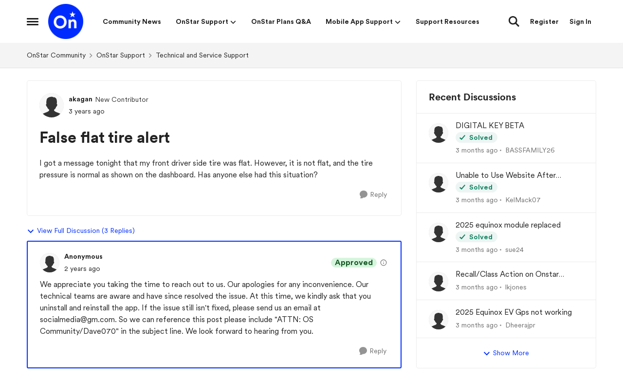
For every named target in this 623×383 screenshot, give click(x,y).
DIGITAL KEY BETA (490, 125)
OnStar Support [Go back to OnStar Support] (120, 55)
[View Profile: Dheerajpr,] (438, 319)
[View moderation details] (383, 263)
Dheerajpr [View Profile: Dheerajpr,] (520, 325)
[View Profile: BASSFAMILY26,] (438, 133)
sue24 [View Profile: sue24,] (514, 249)
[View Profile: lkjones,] (438, 281)
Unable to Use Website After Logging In (506, 176)
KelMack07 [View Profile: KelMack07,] (523, 200)
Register (544, 21)
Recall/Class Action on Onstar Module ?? (507, 274)
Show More (506, 353)
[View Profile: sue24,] (438, 232)
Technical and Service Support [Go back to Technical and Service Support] (202, 55)
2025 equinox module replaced (508, 225)
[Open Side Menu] (32, 21)
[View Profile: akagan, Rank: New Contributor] (51, 105)
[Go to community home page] (65, 21)
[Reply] (373, 194)
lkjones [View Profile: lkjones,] (516, 287)
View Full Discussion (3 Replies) (81, 231)
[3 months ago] (477, 150)
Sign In (580, 21)
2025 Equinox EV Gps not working (514, 312)
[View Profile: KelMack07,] (438, 182)
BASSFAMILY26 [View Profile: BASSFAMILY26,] (530, 150)
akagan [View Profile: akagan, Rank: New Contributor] (80, 99)
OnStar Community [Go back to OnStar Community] (56, 55)
